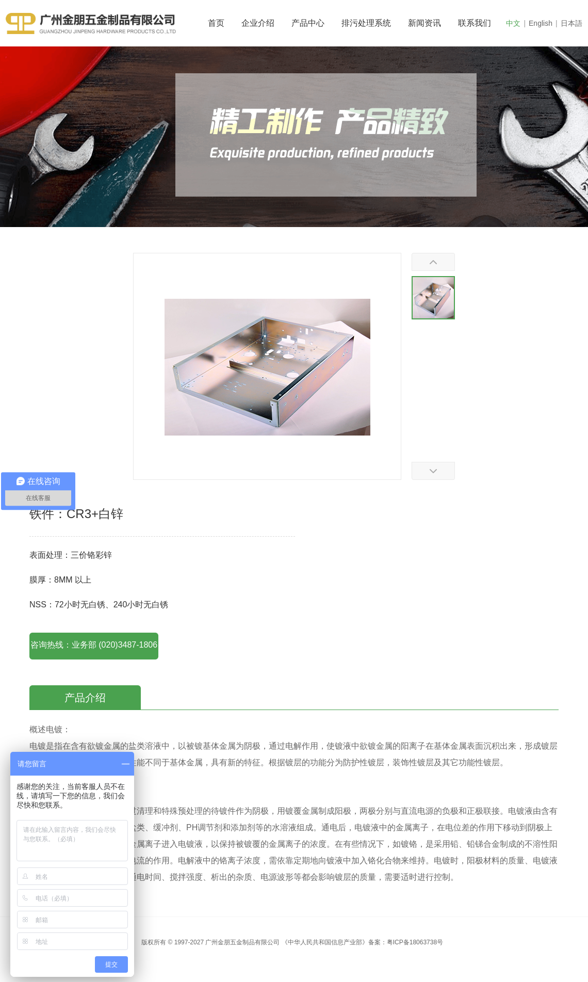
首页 (216, 23)
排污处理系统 (366, 23)
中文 (513, 23)
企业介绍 (257, 23)
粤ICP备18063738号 (415, 942)
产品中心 (307, 23)
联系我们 (474, 23)
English (540, 23)
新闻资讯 (424, 23)
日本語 (571, 23)
